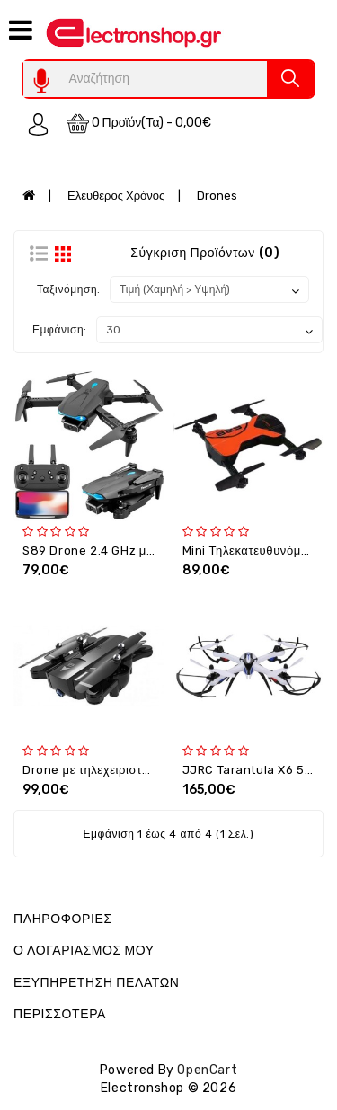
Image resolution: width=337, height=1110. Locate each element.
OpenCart (207, 1070)
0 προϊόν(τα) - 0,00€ (139, 123)
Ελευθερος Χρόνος (115, 195)
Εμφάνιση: (59, 330)
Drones (217, 195)
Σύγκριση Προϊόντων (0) (204, 253)
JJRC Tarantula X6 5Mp (252, 770)
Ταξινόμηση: (69, 289)
